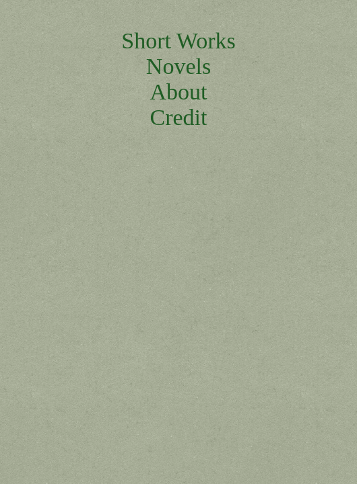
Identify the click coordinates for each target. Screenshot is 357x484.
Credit (178, 117)
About (178, 91)
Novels (178, 66)
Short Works (178, 40)
